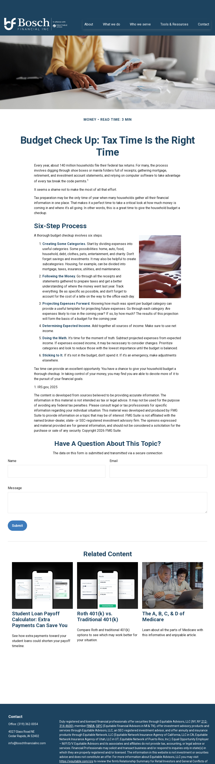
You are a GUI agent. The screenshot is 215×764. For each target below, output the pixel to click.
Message (15, 475)
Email (114, 448)
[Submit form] (17, 513)
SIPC (99, 713)
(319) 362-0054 (27, 711)
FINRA (91, 713)
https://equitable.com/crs (76, 748)
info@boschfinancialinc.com (27, 730)
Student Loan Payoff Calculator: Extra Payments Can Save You (39, 607)
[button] (89, 11)
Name (12, 448)
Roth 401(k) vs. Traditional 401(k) (97, 604)
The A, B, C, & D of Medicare (163, 604)
